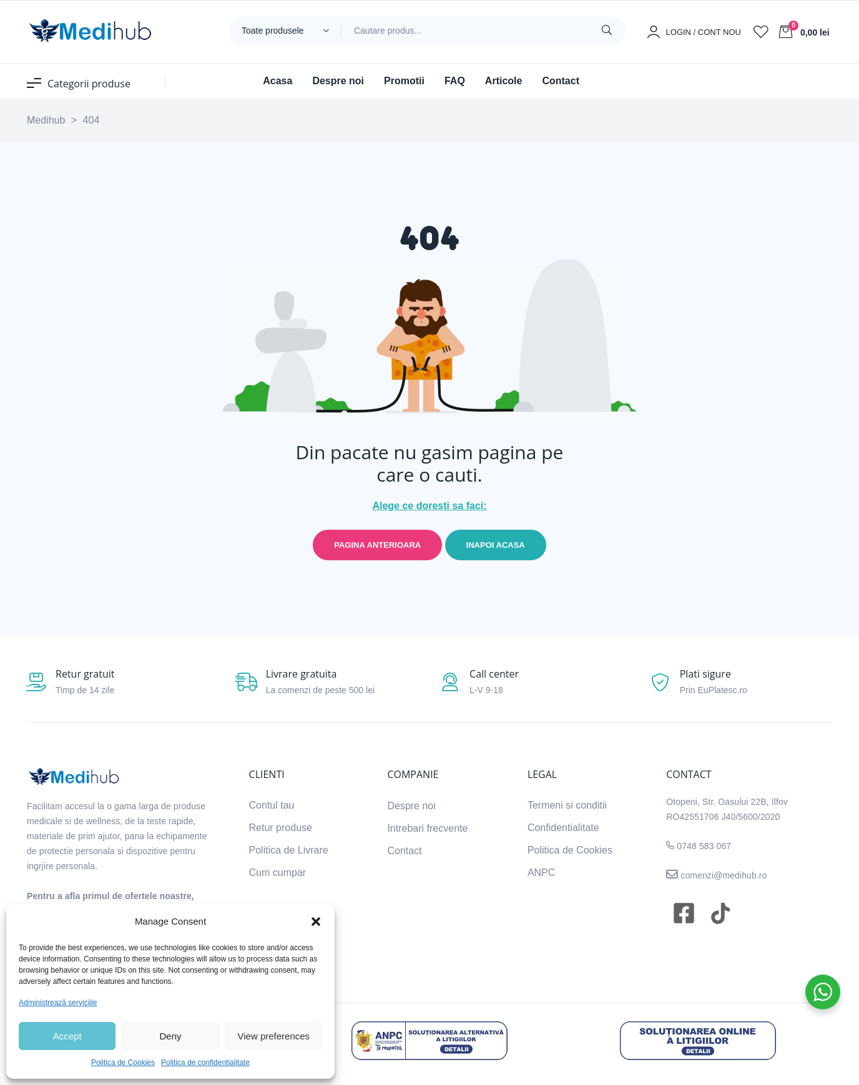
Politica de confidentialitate (205, 1062)
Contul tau (272, 805)
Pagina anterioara (377, 545)
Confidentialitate (563, 827)
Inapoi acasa (495, 545)
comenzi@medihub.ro (722, 875)
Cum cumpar (278, 872)
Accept (67, 1036)
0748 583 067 (704, 846)
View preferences (274, 1036)
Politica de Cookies (123, 1062)
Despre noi (411, 805)
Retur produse (280, 827)
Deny (170, 1036)
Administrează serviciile (58, 1002)
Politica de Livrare (288, 850)
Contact (404, 850)
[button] (316, 921)
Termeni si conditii (567, 805)
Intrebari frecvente (427, 828)
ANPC (541, 872)
